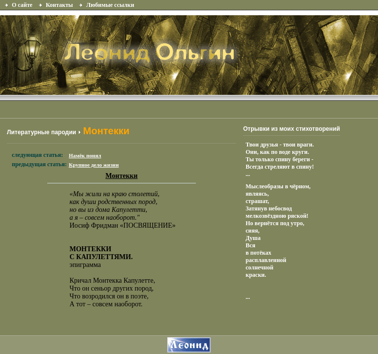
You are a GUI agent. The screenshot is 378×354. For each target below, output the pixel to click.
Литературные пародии (41, 132)
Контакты (59, 4)
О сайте (22, 4)
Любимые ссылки (110, 4)
